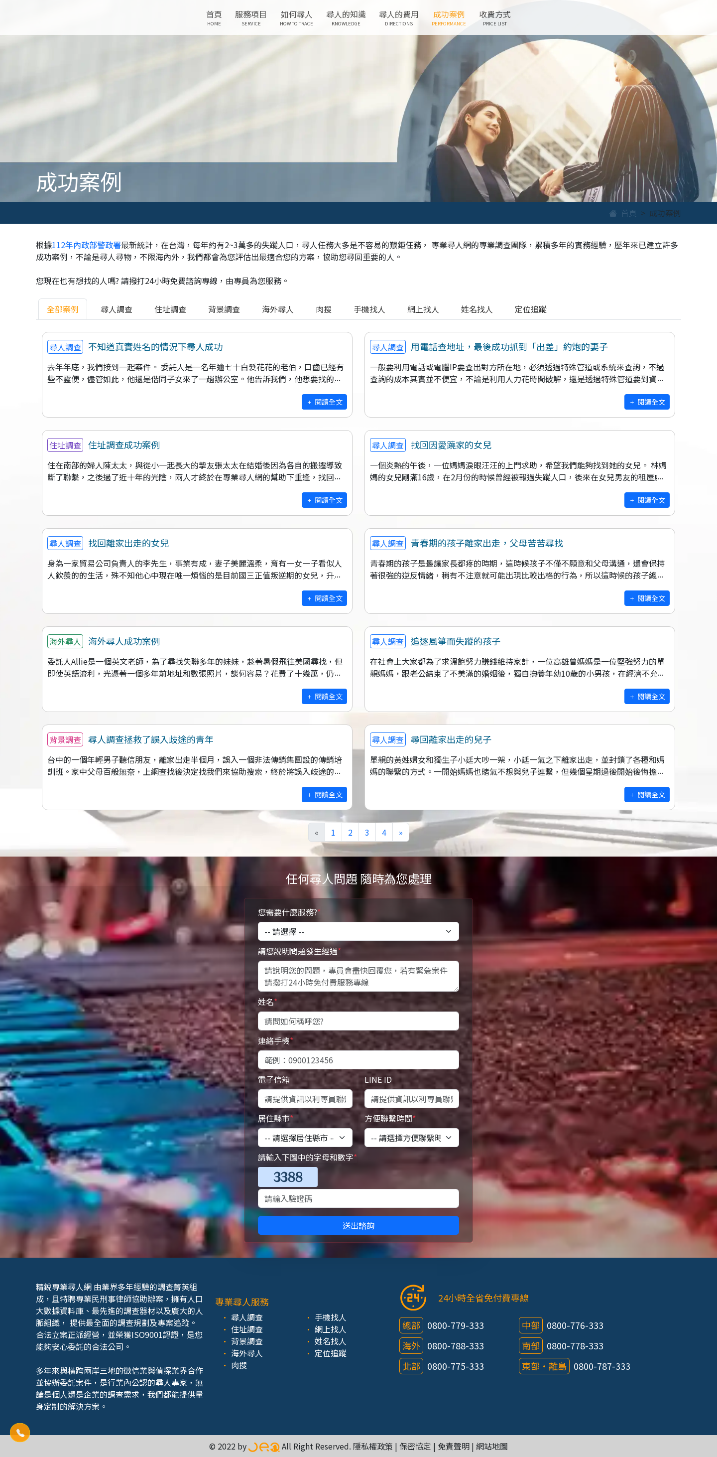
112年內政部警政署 (86, 245)
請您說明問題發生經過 (299, 951)
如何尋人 (296, 17)
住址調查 (170, 309)
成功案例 (449, 17)
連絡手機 (275, 1040)
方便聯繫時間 (390, 1118)
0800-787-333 (602, 1365)
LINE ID (378, 1079)
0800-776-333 (575, 1324)
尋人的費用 (399, 17)
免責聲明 (454, 1446)
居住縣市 (275, 1118)
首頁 (214, 17)
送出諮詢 (358, 1225)
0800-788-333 (455, 1345)
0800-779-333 (455, 1324)
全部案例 (63, 309)
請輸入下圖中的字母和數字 (307, 1157)
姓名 (267, 1002)
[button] (20, 1432)
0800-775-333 (455, 1365)
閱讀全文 (324, 402)
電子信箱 (274, 1079)
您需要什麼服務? (289, 912)
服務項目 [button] (251, 17)
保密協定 (415, 1446)
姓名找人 (477, 309)
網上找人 (423, 309)
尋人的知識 (346, 17)
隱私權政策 (373, 1446)
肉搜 (324, 309)
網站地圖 (492, 1446)
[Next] (400, 832)
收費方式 (495, 17)
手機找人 (369, 309)
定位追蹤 (531, 309)
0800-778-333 (575, 1345)
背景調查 (224, 309)
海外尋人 (278, 309)
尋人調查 (116, 309)
